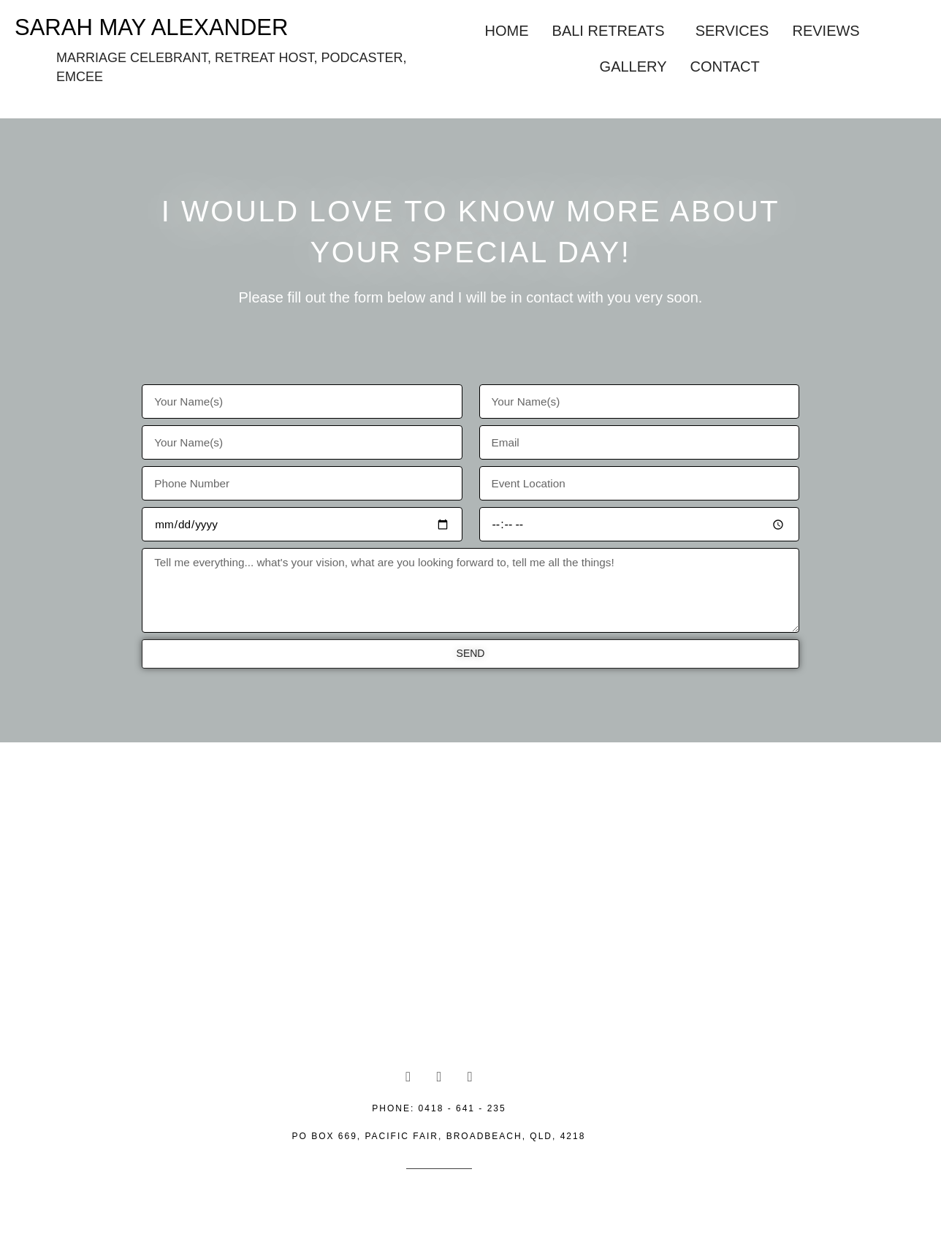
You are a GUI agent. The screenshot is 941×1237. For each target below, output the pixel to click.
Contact (724, 66)
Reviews (825, 31)
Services (732, 31)
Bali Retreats (608, 31)
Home (507, 31)
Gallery (633, 66)
